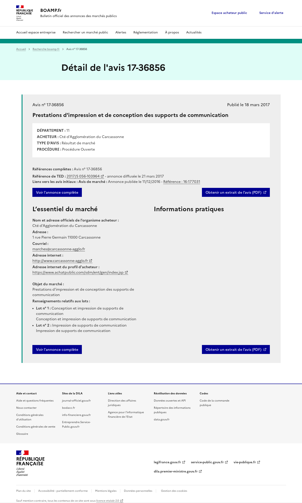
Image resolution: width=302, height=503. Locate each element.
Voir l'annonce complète (57, 192)
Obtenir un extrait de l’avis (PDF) (233, 192)
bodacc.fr (68, 408)
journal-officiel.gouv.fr (76, 401)
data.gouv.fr (162, 419)
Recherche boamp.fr (46, 49)
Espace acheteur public (229, 13)
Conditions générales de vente (35, 427)
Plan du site (23, 491)
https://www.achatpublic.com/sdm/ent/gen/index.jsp (78, 272)
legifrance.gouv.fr (167, 462)
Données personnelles (138, 491)
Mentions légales (105, 491)
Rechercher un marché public (85, 32)
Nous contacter (26, 408)
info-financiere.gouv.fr (76, 415)
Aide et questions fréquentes (35, 401)
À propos (172, 32)
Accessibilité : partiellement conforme (63, 491)
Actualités (193, 32)
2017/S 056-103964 (83, 176)
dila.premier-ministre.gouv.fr (176, 471)
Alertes (120, 32)
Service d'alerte (271, 13)
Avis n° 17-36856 (48, 105)
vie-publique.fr (245, 462)
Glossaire (22, 434)
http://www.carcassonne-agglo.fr (60, 260)
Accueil (21, 49)
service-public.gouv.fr (207, 462)
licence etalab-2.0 (107, 501)
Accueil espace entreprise (36, 32)
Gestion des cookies (174, 491)
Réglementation (145, 32)
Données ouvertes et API (170, 401)
